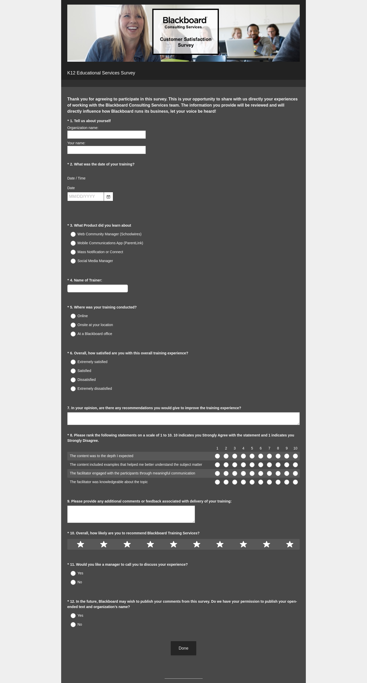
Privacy (172, 670)
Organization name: (82, 128)
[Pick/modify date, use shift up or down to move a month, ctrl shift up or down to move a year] (85, 196)
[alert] (183, 205)
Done (183, 606)
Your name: (76, 143)
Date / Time (76, 178)
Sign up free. (208, 656)
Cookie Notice (190, 670)
